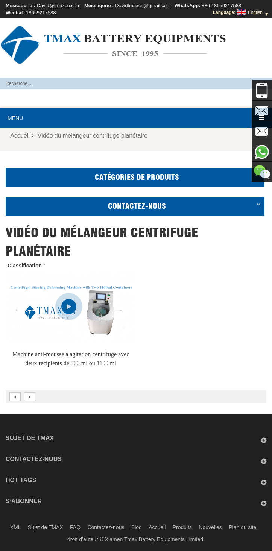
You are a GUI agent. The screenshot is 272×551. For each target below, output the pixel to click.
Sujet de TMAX (45, 527)
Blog (136, 527)
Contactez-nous (105, 527)
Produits (182, 527)
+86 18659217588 (221, 5)
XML (15, 527)
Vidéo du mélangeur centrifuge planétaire (92, 135)
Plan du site (242, 527)
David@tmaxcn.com (58, 5)
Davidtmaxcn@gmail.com (143, 5)
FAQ (75, 527)
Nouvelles (210, 527)
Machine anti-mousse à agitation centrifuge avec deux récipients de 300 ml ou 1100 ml (70, 358)
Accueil (22, 135)
